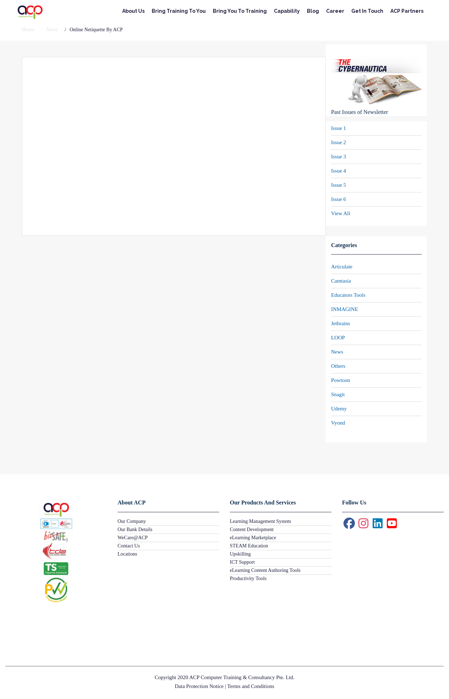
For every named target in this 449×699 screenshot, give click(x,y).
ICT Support (242, 562)
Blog (313, 11)
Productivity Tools (248, 578)
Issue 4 (338, 171)
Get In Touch (367, 11)
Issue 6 (338, 199)
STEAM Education (249, 545)
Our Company (132, 521)
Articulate (341, 266)
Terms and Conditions (250, 686)
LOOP (338, 337)
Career (335, 11)
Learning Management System (260, 521)
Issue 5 (338, 185)
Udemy (339, 408)
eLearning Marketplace (253, 537)
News (337, 352)
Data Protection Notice (199, 686)
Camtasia (341, 281)
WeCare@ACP (133, 537)
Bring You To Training (240, 11)
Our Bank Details (135, 529)
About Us (133, 11)
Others (338, 366)
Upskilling (240, 554)
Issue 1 (338, 128)
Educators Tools (348, 295)
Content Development (252, 529)
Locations (127, 554)
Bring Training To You (179, 11)
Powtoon (340, 380)
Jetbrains (340, 323)
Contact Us (129, 545)
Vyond (338, 423)
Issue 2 (338, 142)
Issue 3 (338, 156)
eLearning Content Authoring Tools (265, 570)
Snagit (338, 394)
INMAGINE (344, 309)
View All (340, 213)
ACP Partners (406, 11)
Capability (287, 11)
